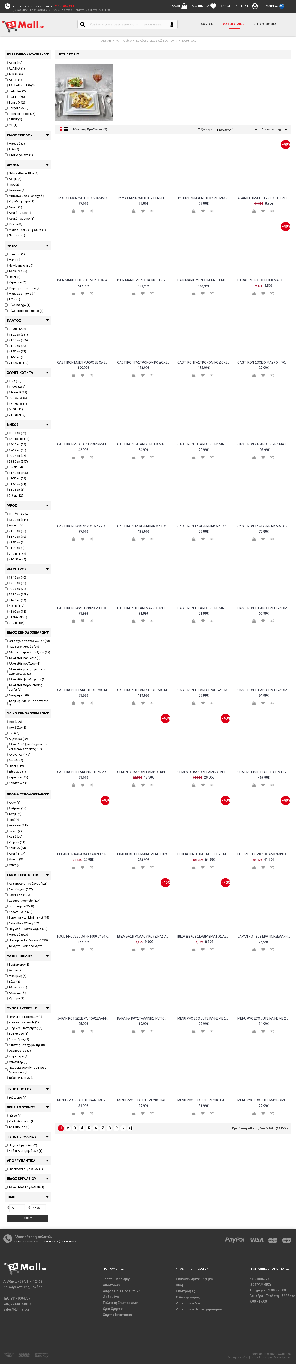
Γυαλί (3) (13, 277)
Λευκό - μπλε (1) (18, 213)
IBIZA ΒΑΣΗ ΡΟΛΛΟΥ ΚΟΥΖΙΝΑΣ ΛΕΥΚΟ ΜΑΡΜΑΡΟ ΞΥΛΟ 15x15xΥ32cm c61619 (144, 936)
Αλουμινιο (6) (16, 271)
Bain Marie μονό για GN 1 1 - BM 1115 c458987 (144, 280)
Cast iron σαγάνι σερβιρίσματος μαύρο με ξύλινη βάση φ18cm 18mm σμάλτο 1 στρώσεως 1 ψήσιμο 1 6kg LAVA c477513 (264, 444)
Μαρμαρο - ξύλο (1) (20, 293)
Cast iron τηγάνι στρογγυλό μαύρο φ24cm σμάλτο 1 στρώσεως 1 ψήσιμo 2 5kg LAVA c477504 (204, 690)
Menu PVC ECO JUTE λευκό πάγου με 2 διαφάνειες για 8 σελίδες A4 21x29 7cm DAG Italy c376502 (204, 1100)
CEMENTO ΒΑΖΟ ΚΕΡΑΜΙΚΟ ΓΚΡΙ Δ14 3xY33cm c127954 (204, 772)
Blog (179, 1285)
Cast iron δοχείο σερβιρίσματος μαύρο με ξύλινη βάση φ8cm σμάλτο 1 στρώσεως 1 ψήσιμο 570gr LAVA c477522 (84, 444)
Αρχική (106, 40)
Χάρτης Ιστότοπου (117, 1315)
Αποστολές (112, 1285)
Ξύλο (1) (12, 299)
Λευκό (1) (13, 207)
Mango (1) (14, 259)
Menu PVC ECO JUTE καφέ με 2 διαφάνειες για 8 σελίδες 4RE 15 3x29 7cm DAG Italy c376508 (204, 1018)
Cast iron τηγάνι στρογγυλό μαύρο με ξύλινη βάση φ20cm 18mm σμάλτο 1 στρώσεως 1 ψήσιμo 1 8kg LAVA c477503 (144, 690)
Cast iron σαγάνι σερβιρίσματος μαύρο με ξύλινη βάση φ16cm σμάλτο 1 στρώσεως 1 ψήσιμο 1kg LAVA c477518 (204, 444)
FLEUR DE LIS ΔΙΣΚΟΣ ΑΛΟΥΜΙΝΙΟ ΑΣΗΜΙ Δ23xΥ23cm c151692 (264, 854)
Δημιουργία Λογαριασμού (196, 1303)
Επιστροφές (185, 1291)
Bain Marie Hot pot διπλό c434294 (84, 280)
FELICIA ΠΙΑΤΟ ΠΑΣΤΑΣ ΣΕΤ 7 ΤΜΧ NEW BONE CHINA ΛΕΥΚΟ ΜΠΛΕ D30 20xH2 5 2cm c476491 (204, 854)
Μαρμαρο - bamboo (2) (22, 288)
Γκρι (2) (12, 184)
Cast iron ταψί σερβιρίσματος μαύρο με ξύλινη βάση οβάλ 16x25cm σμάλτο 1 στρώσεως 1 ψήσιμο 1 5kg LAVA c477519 (204, 526)
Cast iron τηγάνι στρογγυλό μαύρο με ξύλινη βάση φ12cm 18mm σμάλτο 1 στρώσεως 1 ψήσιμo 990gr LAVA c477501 (264, 608)
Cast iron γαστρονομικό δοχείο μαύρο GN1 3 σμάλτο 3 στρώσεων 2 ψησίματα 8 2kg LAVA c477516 (144, 362)
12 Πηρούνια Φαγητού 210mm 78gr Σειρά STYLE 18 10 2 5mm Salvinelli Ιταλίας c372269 (204, 198)
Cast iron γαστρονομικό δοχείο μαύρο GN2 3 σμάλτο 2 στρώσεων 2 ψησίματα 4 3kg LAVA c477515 (204, 362)
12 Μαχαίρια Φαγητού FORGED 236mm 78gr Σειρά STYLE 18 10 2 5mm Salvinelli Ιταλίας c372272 (144, 198)
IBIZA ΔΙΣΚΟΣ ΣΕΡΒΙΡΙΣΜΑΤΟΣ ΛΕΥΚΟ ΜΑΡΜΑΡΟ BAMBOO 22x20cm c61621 (204, 936)
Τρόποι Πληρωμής (117, 1279)
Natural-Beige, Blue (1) (21, 173)
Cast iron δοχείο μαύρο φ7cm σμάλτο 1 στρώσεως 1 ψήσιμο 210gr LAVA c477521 (264, 362)
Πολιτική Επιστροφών (120, 1303)
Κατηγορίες (123, 40)
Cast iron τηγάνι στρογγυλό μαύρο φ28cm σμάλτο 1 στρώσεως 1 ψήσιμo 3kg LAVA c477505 (264, 690)
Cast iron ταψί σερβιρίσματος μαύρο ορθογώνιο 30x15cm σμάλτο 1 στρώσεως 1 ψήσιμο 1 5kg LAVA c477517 (84, 608)
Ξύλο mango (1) (17, 305)
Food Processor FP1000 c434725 (84, 936)
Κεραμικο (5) (15, 282)
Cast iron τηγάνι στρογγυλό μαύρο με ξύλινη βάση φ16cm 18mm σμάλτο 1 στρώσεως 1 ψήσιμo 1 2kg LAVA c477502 (84, 690)
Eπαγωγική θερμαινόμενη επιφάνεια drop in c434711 (144, 854)
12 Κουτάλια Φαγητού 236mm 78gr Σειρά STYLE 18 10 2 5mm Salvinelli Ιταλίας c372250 (84, 198)
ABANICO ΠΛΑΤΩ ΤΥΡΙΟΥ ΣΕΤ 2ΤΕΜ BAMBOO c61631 (264, 198)
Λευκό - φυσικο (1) (19, 218)
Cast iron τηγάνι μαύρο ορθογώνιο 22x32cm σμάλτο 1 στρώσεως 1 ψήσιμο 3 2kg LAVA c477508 (144, 608)
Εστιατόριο (189, 40)
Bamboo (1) (15, 254)
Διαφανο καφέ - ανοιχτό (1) (26, 196)
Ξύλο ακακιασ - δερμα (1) (24, 311)
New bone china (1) (20, 265)
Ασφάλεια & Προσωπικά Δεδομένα (121, 1294)
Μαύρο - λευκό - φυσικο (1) (25, 230)
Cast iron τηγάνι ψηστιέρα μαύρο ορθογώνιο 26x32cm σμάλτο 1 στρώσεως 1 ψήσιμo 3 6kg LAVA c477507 (84, 772)
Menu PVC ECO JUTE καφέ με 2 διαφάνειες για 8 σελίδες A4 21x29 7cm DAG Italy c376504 (84, 1100)
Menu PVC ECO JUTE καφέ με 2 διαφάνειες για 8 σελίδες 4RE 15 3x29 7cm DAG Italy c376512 (264, 1018)
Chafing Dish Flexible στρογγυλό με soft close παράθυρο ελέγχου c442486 (264, 772)
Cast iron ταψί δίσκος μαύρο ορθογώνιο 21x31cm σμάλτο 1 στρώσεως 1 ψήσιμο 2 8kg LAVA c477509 (84, 526)
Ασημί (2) (13, 179)
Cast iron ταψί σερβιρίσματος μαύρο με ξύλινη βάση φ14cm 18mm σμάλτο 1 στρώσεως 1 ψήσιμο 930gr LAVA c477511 (264, 526)
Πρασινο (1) (15, 235)
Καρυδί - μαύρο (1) (19, 201)
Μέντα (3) (13, 224)
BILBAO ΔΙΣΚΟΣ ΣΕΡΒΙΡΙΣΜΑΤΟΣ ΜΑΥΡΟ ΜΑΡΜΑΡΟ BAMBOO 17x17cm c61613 (264, 280)
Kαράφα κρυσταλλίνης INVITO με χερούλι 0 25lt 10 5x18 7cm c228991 (144, 1018)
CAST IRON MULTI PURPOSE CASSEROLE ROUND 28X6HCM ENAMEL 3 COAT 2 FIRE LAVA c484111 (84, 362)
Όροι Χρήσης (113, 1309)
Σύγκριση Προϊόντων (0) (90, 129)
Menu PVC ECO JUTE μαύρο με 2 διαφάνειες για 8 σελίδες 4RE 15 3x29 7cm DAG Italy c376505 (264, 1100)
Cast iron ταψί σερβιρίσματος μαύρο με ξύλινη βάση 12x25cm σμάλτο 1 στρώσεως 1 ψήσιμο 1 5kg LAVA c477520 (144, 526)
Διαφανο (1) (15, 190)
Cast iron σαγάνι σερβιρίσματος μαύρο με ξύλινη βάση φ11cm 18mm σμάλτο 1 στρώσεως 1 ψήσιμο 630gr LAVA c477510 (144, 444)
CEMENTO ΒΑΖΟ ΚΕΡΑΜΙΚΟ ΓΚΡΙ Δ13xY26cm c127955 (144, 772)
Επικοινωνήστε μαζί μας (195, 1279)
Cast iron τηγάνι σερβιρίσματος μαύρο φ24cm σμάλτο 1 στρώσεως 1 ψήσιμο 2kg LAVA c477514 (204, 608)
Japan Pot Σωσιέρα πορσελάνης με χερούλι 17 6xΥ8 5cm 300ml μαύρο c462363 (264, 936)
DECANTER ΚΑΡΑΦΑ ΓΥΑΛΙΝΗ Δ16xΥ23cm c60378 (84, 854)
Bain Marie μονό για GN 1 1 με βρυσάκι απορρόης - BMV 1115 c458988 (204, 280)
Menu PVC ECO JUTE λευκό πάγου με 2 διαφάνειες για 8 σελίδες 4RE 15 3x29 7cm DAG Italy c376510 (144, 1100)
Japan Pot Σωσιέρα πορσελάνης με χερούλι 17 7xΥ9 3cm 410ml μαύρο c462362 (84, 1018)
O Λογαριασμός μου (191, 1297)
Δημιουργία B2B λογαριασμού (199, 1309)
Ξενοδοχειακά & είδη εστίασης (156, 40)
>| (130, 1128)
